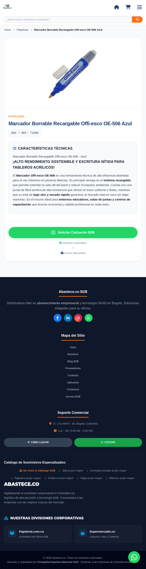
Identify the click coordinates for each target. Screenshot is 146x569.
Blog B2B (73, 361)
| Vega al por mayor (89, 478)
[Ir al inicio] (116, 7)
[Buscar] (137, 19)
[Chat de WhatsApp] (134, 557)
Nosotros (73, 354)
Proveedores (73, 368)
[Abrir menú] (139, 7)
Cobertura (73, 389)
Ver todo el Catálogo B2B (37, 470)
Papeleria (23, 29)
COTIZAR (108, 442)
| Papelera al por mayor (26, 478)
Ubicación (73, 382)
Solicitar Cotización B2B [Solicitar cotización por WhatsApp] (73, 232)
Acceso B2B (73, 396)
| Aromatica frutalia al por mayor (107, 470)
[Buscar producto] (67, 19)
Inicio (7, 29)
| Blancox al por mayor (120, 478)
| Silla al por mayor (71, 470)
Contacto (73, 375)
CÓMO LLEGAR (38, 442)
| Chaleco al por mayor (59, 478)
